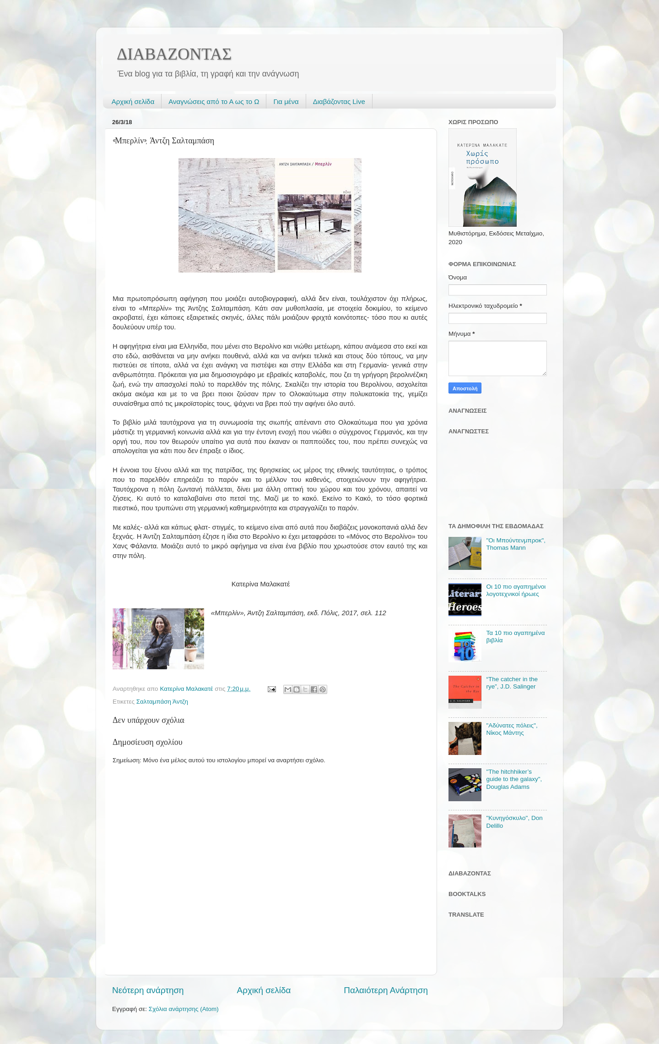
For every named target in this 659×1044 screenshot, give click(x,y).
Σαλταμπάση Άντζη (162, 701)
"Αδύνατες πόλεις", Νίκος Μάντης (511, 729)
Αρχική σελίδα (133, 101)
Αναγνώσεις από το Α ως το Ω (213, 101)
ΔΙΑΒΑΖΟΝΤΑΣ (174, 54)
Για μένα (285, 101)
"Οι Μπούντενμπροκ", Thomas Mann (516, 544)
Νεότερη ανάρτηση (148, 990)
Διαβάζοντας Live (339, 101)
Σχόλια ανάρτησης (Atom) (184, 1009)
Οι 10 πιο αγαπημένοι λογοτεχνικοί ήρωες (516, 590)
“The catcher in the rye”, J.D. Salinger (512, 683)
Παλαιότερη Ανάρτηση (386, 990)
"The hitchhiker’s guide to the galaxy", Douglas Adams (514, 779)
